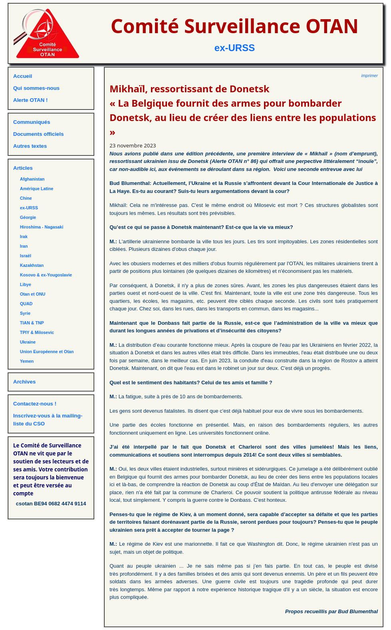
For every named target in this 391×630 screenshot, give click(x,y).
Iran (24, 246)
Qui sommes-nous (36, 88)
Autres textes (30, 146)
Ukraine (28, 342)
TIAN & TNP (32, 322)
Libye (25, 284)
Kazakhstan (32, 265)
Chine (26, 198)
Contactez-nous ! (34, 404)
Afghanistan (32, 179)
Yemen (27, 361)
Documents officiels (38, 134)
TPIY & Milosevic (37, 332)
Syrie (25, 313)
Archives (24, 382)
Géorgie (28, 217)
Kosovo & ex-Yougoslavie (46, 274)
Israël (25, 255)
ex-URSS (234, 47)
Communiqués (31, 122)
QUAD (26, 303)
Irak (24, 236)
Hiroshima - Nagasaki (41, 227)
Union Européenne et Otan (46, 351)
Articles (23, 168)
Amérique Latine (37, 188)
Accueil (22, 76)
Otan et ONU (32, 294)
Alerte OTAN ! (30, 100)
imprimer (369, 75)
